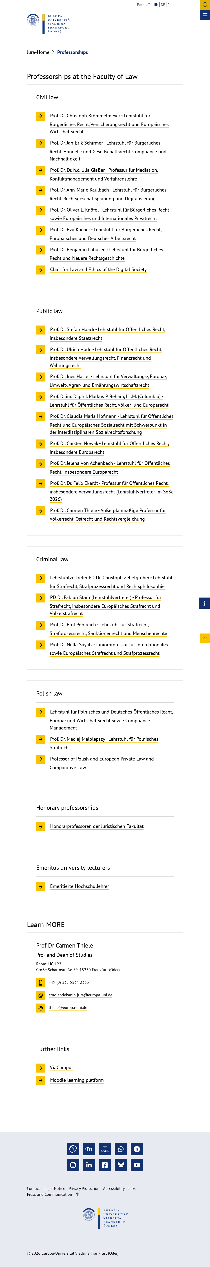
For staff (143, 4)
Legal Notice (54, 1188)
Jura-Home (38, 52)
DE (163, 4)
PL (169, 4)
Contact (33, 1188)
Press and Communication (49, 1194)
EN (156, 4)
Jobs (132, 1188)
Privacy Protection (84, 1188)
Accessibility (114, 1188)
